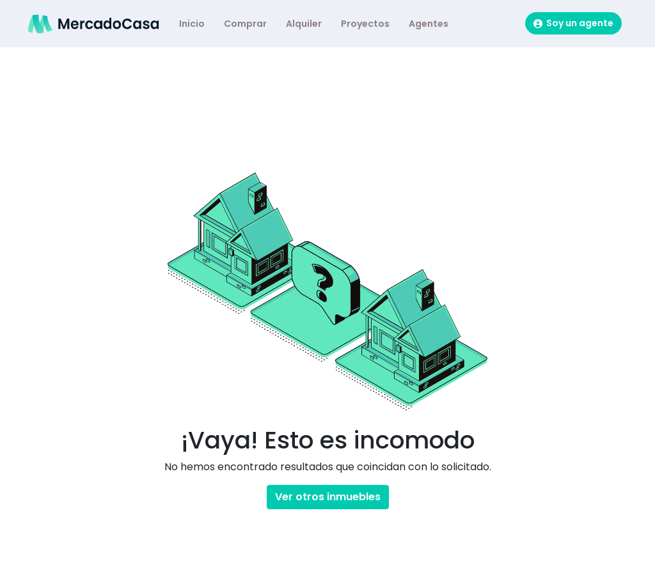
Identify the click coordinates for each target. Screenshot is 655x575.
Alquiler (304, 23)
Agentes (428, 23)
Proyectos (365, 23)
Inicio (192, 23)
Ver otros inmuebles (328, 496)
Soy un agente (573, 23)
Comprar (245, 23)
